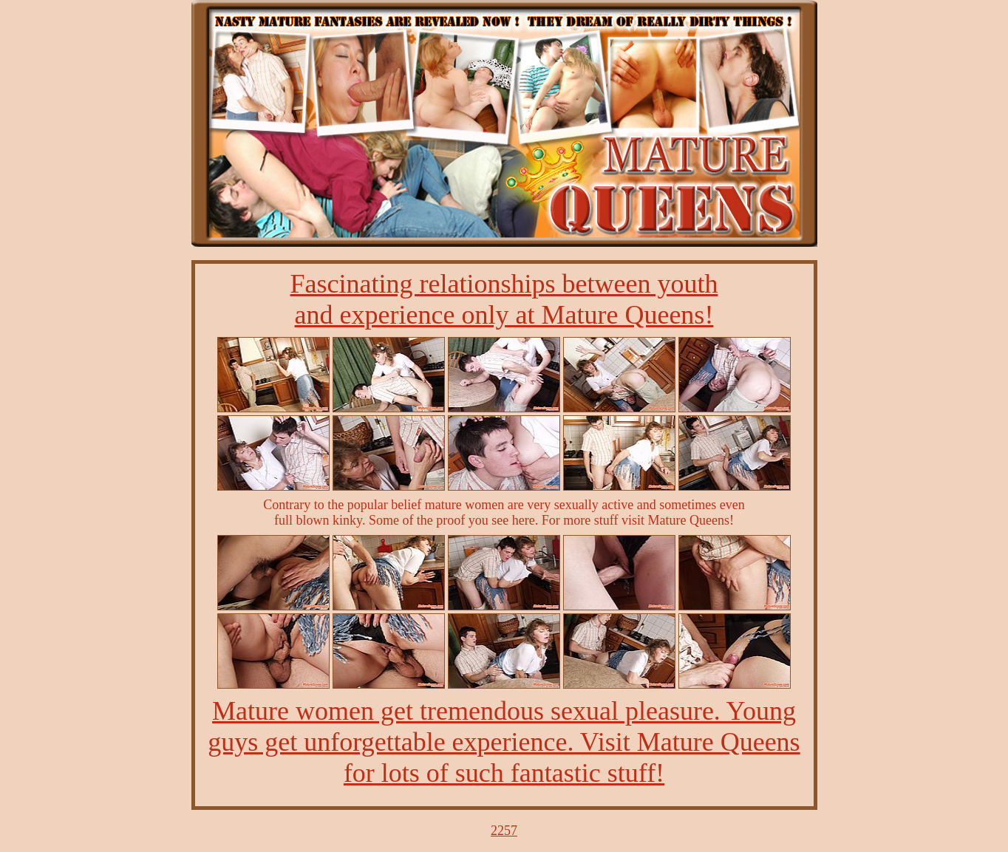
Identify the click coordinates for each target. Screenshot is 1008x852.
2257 (504, 830)
